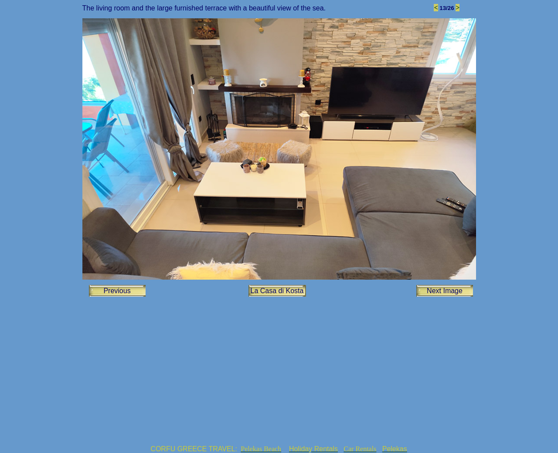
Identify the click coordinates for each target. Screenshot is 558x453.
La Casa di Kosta (277, 290)
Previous (116, 290)
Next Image (445, 290)
